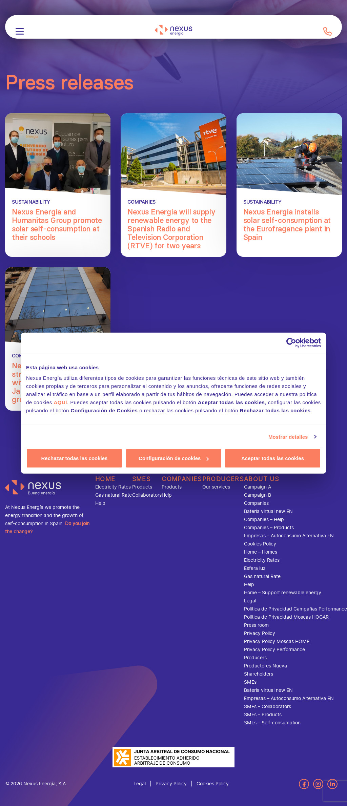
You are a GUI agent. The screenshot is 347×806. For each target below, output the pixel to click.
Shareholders (258, 674)
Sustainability (31, 202)
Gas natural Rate (113, 495)
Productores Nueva (265, 665)
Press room (256, 625)
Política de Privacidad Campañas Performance (295, 609)
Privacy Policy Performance (274, 649)
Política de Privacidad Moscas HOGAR (286, 617)
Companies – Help (264, 519)
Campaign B (257, 495)
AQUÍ (60, 402)
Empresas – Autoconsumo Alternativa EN (289, 535)
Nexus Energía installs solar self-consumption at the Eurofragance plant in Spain (287, 224)
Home (105, 478)
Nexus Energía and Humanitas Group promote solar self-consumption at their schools (57, 224)
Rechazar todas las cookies (74, 458)
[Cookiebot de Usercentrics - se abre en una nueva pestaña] (291, 342)
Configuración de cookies (174, 458)
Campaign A (257, 487)
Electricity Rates (113, 487)
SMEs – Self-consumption (272, 722)
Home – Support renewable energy (282, 592)
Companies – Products (269, 527)
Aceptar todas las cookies (272, 458)
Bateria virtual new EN (268, 511)
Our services (216, 487)
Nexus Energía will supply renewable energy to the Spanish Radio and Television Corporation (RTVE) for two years (171, 228)
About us (261, 478)
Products (142, 487)
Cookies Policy (260, 543)
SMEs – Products (263, 714)
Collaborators (147, 495)
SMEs (141, 478)
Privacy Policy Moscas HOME (276, 641)
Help (100, 503)
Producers (223, 478)
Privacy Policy (259, 633)
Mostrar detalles (288, 436)
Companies (141, 202)
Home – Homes (260, 552)
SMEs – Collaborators (267, 706)
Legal (250, 600)
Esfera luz (255, 568)
